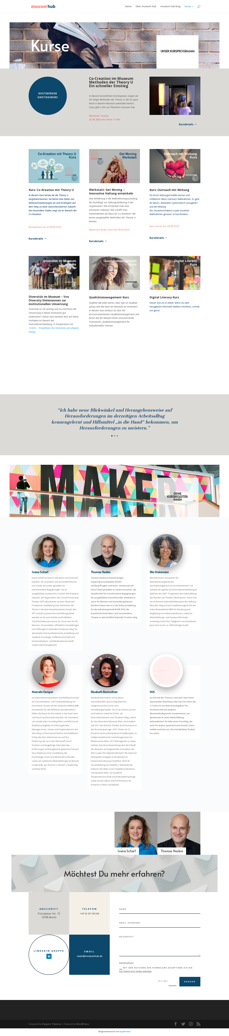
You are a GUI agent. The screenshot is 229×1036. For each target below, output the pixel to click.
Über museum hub (146, 6)
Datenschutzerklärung (135, 971)
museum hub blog (170, 6)
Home (128, 6)
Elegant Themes (51, 1023)
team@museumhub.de (89, 956)
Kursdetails (186, 124)
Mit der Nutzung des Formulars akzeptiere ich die (156, 970)
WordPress (82, 1023)
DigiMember (125, 1031)
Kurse (188, 6)
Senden (190, 981)
